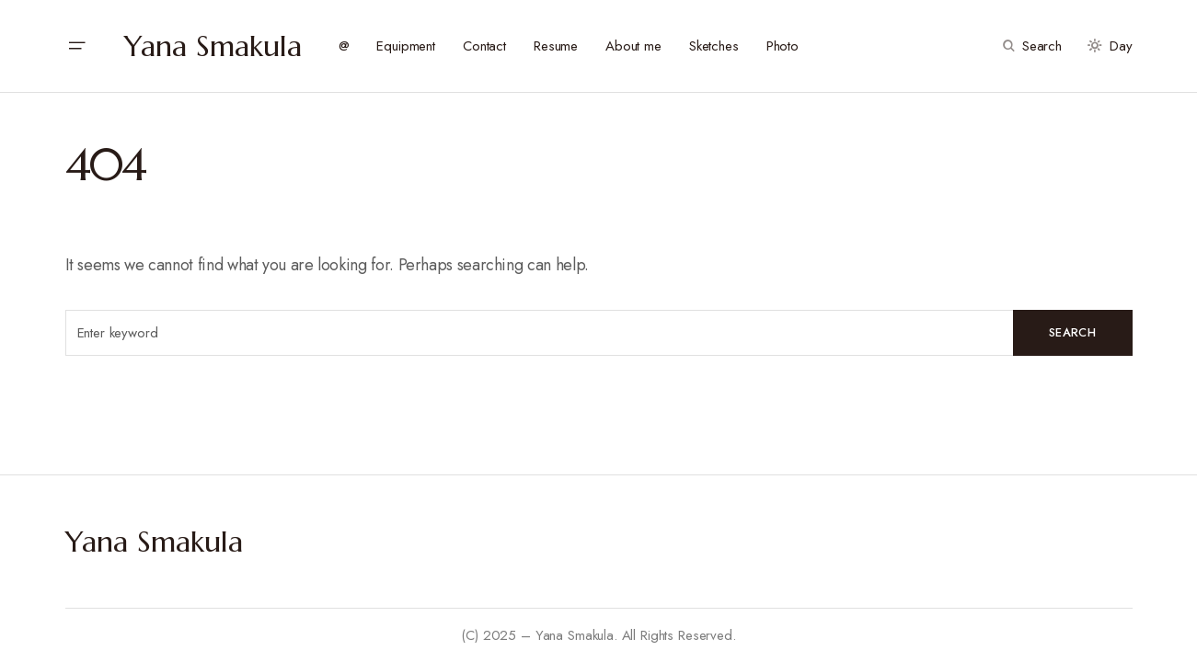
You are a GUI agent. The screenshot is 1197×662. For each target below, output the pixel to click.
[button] (76, 46)
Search (1072, 332)
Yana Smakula (213, 46)
